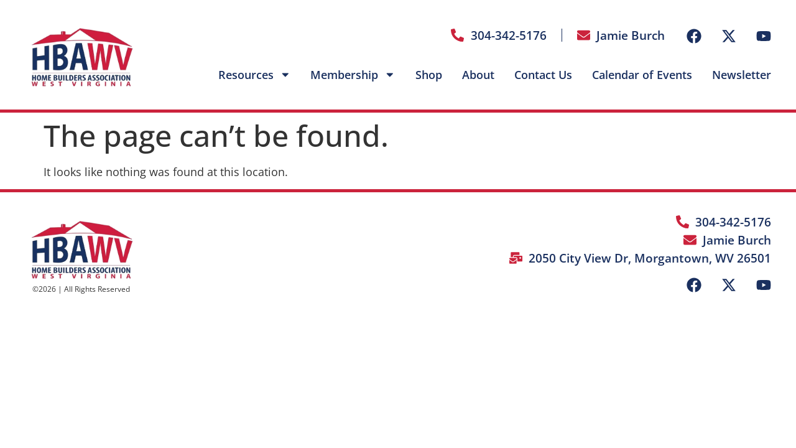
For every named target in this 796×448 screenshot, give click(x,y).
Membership (353, 74)
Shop (428, 74)
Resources (254, 74)
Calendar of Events (642, 74)
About (478, 74)
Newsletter (741, 74)
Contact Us (543, 74)
